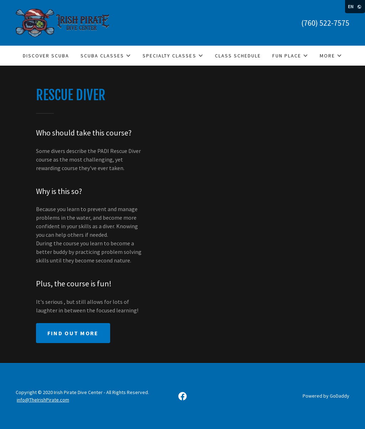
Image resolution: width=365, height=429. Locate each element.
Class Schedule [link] (238, 55)
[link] (62, 22)
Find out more (73, 333)
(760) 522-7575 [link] (325, 23)
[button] (106, 55)
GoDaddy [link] (339, 396)
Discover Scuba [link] (46, 55)
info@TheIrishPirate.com (43, 400)
